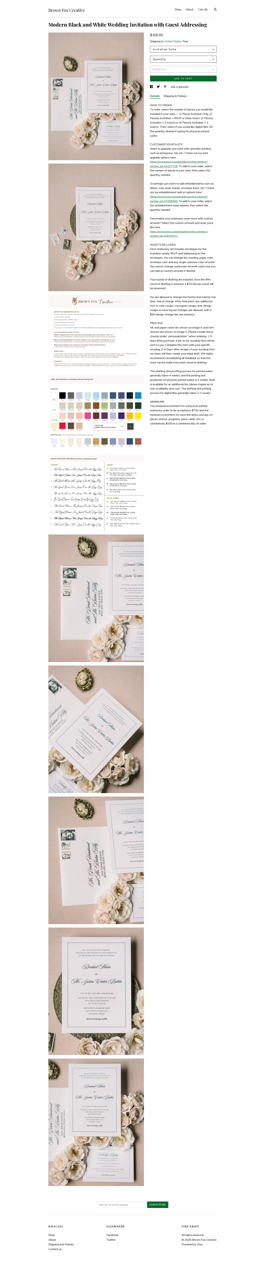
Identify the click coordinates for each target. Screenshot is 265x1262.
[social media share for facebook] (151, 86)
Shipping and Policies (61, 1244)
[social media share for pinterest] (165, 86)
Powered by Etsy (192, 1244)
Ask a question (180, 86)
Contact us (55, 1249)
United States (172, 41)
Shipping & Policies (175, 96)
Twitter (110, 1239)
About (189, 9)
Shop (178, 9)
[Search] (215, 10)
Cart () (203, 9)
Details (155, 96)
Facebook (112, 1235)
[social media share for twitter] (158, 86)
